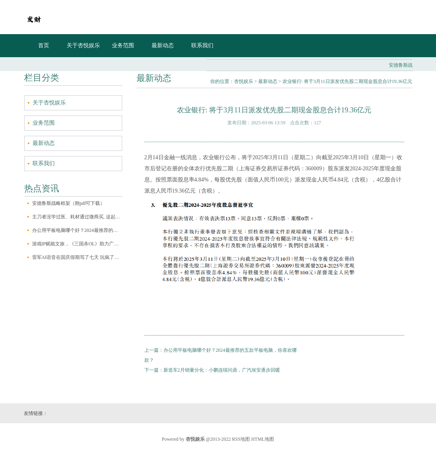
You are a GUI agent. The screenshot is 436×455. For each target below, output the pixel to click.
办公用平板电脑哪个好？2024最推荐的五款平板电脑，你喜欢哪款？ (77, 230)
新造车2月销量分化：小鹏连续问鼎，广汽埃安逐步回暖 (221, 370)
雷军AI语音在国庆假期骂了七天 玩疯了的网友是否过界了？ (77, 257)
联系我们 (202, 45)
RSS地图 (241, 439)
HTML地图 (262, 439)
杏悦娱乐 (243, 81)
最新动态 (163, 45)
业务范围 (123, 45)
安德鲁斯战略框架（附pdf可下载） (68, 203)
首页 (43, 45)
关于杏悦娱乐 (83, 45)
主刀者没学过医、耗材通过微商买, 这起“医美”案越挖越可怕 (77, 217)
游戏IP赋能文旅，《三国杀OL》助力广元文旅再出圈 (77, 244)
